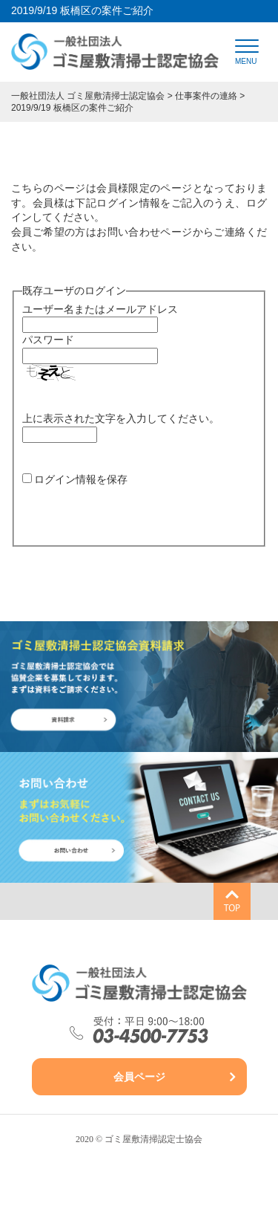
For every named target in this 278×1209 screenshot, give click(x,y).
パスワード (48, 340)
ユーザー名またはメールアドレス (100, 309)
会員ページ (139, 1077)
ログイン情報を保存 (81, 479)
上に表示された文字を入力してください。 (120, 418)
